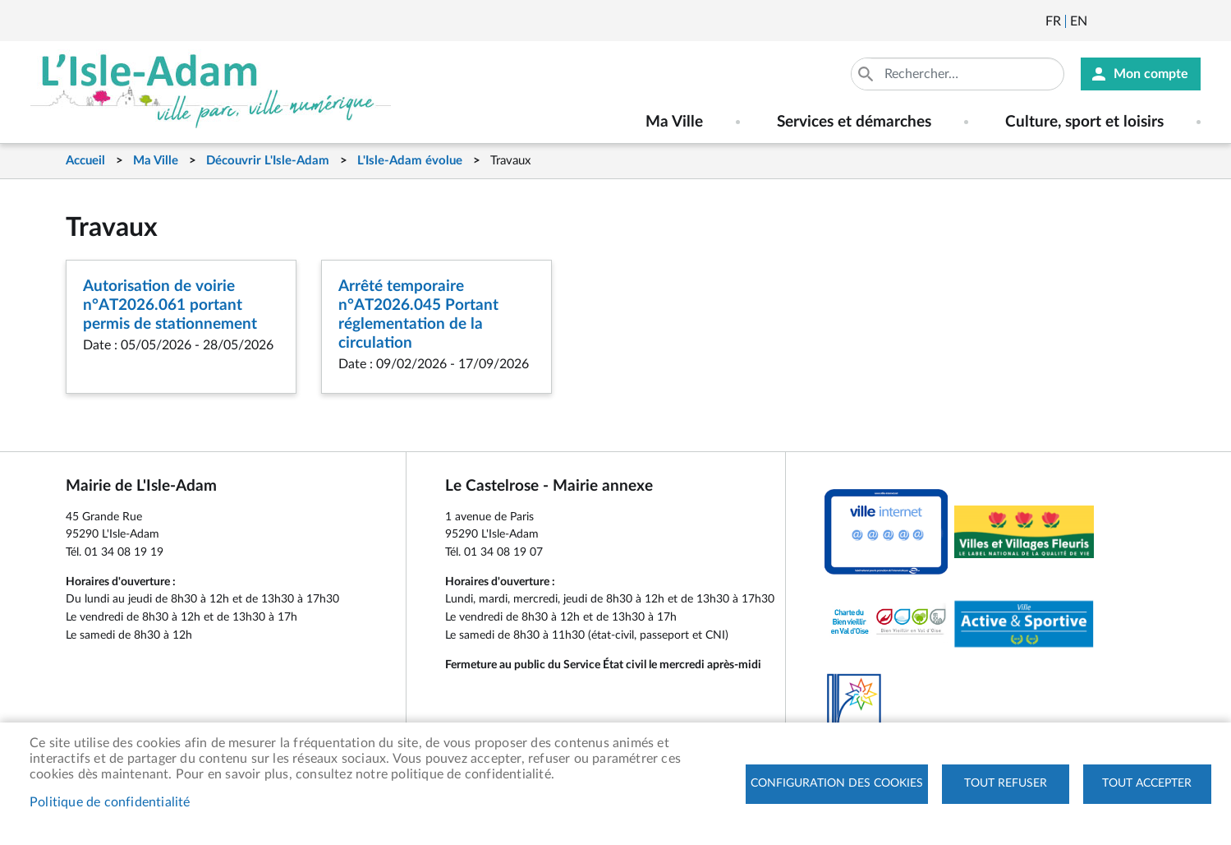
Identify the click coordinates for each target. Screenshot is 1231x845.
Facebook (1145, 21)
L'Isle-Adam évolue (409, 161)
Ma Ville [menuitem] (674, 122)
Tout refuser (1005, 783)
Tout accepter (1147, 783)
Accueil (85, 161)
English (1078, 21)
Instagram (1190, 21)
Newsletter (1101, 21)
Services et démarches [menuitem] (854, 122)
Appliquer (867, 74)
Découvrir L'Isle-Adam (267, 161)
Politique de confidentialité (110, 802)
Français (1053, 21)
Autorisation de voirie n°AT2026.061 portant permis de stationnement (170, 305)
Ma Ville (155, 161)
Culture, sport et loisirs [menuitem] (1084, 122)
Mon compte (1151, 74)
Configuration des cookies (837, 783)
